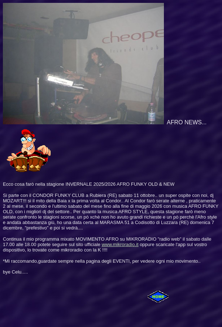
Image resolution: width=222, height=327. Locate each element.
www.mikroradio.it (120, 244)
